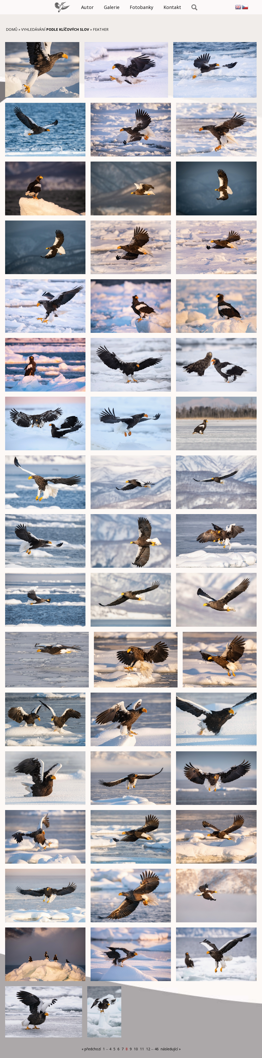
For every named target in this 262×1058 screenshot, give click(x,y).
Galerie (111, 7)
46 (157, 1048)
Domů (11, 29)
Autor (87, 7)
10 (136, 1048)
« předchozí (91, 1048)
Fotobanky (141, 7)
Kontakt (172, 7)
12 (148, 1048)
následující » (171, 1048)
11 (142, 1048)
